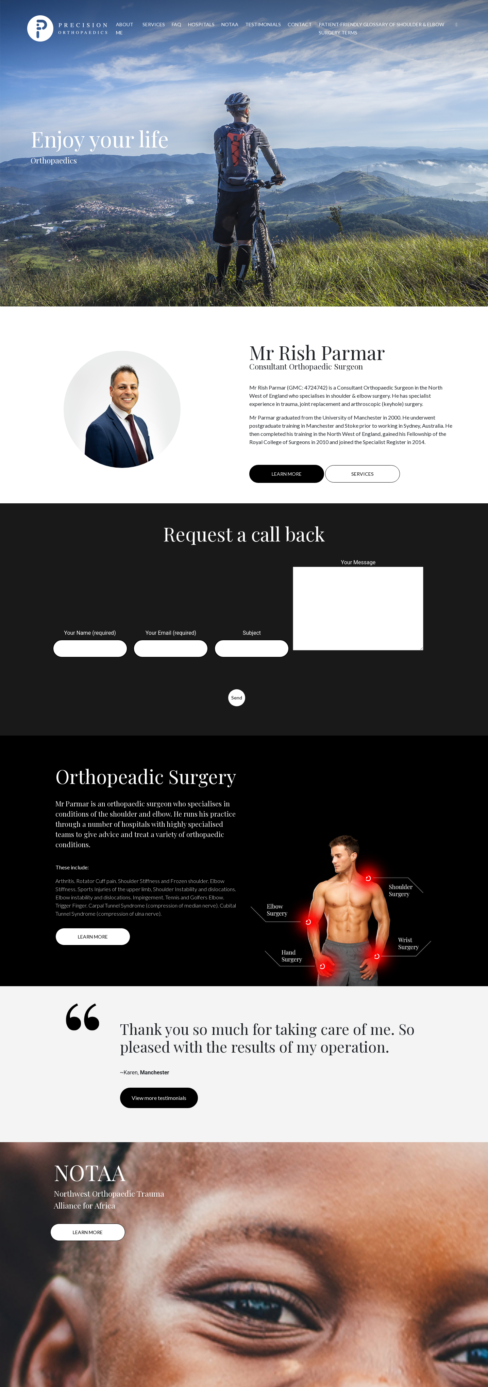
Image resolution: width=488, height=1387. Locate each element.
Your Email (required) (171, 641)
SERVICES (153, 24)
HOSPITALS (201, 24)
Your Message (358, 605)
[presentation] (102, 676)
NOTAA (229, 24)
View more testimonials (159, 1097)
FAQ (176, 24)
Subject (251, 641)
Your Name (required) (90, 641)
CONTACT (300, 24)
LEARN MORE (287, 474)
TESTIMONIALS (263, 24)
